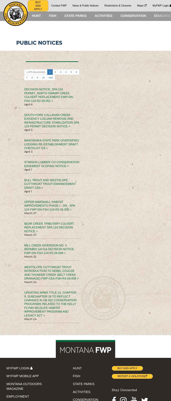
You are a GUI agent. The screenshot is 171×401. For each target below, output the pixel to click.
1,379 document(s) (35, 72)
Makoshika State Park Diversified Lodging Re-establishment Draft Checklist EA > (51, 144)
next (51, 77)
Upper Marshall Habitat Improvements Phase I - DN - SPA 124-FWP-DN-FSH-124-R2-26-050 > (49, 205)
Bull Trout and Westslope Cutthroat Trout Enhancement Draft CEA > (50, 184)
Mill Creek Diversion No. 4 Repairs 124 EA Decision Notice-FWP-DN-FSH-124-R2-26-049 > (49, 249)
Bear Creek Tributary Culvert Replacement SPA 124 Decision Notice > (49, 227)
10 (43, 77)
